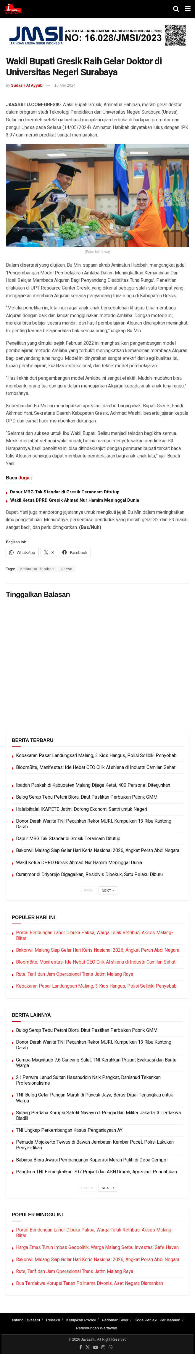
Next (108, 890)
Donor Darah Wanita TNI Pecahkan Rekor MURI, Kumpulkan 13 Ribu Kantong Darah (93, 824)
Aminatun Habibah (37, 569)
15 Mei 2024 (64, 85)
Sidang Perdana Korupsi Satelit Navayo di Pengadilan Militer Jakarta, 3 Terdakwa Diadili (98, 1115)
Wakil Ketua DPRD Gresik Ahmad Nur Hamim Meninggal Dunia (74, 500)
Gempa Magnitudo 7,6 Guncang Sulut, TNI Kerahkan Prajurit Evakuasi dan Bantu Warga (96, 1062)
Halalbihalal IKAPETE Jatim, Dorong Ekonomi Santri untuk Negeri (81, 809)
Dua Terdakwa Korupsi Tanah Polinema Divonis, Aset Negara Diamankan (89, 1283)
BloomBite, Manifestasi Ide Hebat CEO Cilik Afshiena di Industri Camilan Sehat (95, 767)
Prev (86, 890)
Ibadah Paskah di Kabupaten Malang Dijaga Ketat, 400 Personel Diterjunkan (93, 785)
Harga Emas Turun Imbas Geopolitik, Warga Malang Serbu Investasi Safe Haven (97, 1247)
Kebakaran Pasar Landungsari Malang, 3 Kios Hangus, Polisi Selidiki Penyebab (96, 755)
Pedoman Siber (115, 1320)
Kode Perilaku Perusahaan (158, 1320)
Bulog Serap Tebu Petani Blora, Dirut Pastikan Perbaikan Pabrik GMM (86, 797)
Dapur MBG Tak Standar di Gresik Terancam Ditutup (65, 492)
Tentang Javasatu (25, 1320)
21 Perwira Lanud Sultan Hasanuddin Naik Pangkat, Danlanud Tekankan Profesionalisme (88, 1080)
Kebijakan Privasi (81, 1320)
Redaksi (53, 1320)
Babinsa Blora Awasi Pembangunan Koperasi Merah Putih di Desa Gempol (91, 1160)
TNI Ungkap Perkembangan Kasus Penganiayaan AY (69, 1130)
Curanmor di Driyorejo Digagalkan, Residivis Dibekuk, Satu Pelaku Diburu (89, 874)
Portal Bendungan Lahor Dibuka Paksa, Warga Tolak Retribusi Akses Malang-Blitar (94, 935)
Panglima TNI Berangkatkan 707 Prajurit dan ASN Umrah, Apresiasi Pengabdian (96, 1171)
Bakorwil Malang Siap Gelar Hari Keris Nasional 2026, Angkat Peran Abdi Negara (97, 850)
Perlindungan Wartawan (96, 1328)
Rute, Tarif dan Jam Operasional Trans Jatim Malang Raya (74, 974)
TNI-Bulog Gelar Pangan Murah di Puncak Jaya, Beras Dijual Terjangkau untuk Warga (94, 1097)
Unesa (66, 569)
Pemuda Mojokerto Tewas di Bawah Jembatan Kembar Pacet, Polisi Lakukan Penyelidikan (95, 1145)
